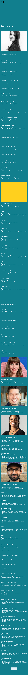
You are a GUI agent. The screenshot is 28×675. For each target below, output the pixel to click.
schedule (7, 97)
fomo (19, 81)
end (11, 653)
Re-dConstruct (3, 220)
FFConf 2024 (3, 253)
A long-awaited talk (4, 245)
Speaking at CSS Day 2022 (5, 625)
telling (16, 282)
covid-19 (21, 592)
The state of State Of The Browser (7, 69)
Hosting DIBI (3, 350)
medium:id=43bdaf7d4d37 (11, 585)
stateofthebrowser (18, 74)
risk (13, 539)
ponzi (18, 636)
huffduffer (7, 548)
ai (3, 264)
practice (19, 653)
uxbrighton (17, 266)
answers (4, 337)
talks (18, 55)
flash (15, 89)
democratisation (12, 556)
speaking (20, 89)
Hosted (2, 211)
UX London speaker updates (6, 658)
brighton (4, 63)
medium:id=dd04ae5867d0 (7, 611)
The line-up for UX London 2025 (6, 203)
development (4, 64)
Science (6, 637)
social (16, 257)
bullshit (9, 456)
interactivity (19, 281)
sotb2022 (18, 539)
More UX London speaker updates (7, 641)
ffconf (6, 240)
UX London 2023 (4, 517)
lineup (16, 55)
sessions (13, 257)
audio (7, 547)
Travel (24, 338)
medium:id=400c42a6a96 (7, 412)
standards (20, 64)
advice (4, 653)
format (12, 163)
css (19, 104)
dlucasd (12, 305)
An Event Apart (3, 500)
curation (13, 112)
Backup (2, 571)
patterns (24, 557)
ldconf (20, 457)
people (25, 256)
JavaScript (10, 139)
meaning (19, 256)
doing (13, 281)
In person (2, 535)
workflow (4, 315)
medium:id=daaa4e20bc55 (7, 602)
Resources (18, 512)
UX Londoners (3, 144)
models (14, 265)
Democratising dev (4, 553)
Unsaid (2, 261)
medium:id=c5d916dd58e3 (7, 521)
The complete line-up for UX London (7, 598)
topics (3, 83)
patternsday (19, 321)
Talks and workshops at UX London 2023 (8, 342)
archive (4, 547)
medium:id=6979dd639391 (10, 567)
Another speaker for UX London (6, 326)
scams (3, 637)
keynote (17, 574)
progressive (8, 121)
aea (4, 503)
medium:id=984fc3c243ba (7, 662)
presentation (4, 249)
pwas (12, 121)
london (21, 72)
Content (19, 619)
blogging (5, 128)
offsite (13, 611)
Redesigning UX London (5, 445)
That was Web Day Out (5, 60)
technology (10, 266)
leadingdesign (23, 457)
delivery (9, 170)
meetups (21, 248)
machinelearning (9, 265)
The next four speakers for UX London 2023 (9, 437)
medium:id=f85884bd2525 (13, 530)
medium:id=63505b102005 (7, 354)
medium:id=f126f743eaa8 (7, 383)
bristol (8, 337)
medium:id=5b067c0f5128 (7, 488)
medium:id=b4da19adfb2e (14, 593)
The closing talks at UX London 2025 (7, 160)
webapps (20, 121)
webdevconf (14, 540)
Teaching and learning (5, 278)
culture (12, 636)
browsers (8, 63)
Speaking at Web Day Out (5, 135)
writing (8, 132)
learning (23, 281)
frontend (12, 64)
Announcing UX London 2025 (6, 270)
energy (10, 264)
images (14, 574)
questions (19, 338)
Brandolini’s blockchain (5, 453)
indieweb (15, 129)
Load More (14, 668)
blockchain (5, 456)
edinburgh (14, 353)
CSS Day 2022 (3, 581)
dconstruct (17, 223)
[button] (11, 50)
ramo (22, 81)
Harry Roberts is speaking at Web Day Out (8, 125)
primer (3, 282)
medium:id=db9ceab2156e (14, 557)
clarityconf (17, 529)
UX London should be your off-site (7, 607)
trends (8, 459)
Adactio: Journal (14, 54)
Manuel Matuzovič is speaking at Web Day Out (9, 101)
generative (22, 264)
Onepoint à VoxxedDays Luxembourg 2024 (8, 304)
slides (23, 576)
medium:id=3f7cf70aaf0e (22, 345)
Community (16, 63)
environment (14, 264)
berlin (4, 574)
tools (14, 266)
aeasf (6, 503)
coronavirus (10, 538)
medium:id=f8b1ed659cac (7, 496)
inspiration (24, 214)
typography (12, 577)
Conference (6, 264)
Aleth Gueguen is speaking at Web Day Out (9, 117)
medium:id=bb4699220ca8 (17, 548)
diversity (18, 239)
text (9, 577)
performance (22, 129)
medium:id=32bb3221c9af (7, 504)
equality (22, 239)
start (11, 654)
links (22, 511)
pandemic (21, 593)
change (12, 456)
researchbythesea (18, 215)
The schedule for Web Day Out (6, 93)
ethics (25, 239)
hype (17, 457)
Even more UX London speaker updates (8, 616)
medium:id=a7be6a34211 (7, 441)
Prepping (2, 526)
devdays (15, 239)
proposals (22, 178)
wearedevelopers (18, 577)
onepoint (23, 305)
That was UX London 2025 (5, 152)
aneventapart (10, 503)
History (18, 248)
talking (3, 323)
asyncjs (4, 248)
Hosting (19, 214)
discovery (16, 170)
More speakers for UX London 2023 (7, 379)
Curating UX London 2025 (5, 175)
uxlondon (24, 55)
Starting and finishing (5, 650)
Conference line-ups (4, 236)
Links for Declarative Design (6, 508)
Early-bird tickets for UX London (7, 52)
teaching (12, 282)
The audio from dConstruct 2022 (7, 544)
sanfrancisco (14, 458)
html (7, 139)
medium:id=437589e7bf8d (7, 449)
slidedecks (20, 576)
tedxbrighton (17, 637)
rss (12, 620)
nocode (20, 557)
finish (17, 653)
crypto (9, 636)
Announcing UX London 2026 (6, 109)
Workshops (4, 56)
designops (14, 329)
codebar (4, 281)
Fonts (12, 574)
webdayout (4, 66)
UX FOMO (2, 562)
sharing (17, 130)
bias (4, 239)
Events (13, 55)
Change (2, 492)
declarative (17, 337)
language (4, 265)
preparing (19, 530)
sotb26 (9, 74)
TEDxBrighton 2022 (4, 633)
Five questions (3, 334)
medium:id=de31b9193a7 (7, 458)
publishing (13, 130)
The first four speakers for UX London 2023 (9, 484)
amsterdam (5, 312)
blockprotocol (5, 556)
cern (11, 248)
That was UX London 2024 (5, 286)
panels (3, 215)
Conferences (9, 55)
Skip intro (2, 86)
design (9, 89)
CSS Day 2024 (3, 309)
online (3, 629)
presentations (5, 74)
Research (12, 215)
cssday (18, 312)
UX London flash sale (5, 167)
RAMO (2, 78)
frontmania (10, 240)
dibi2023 (9, 353)
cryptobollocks (21, 456)
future (22, 231)
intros (17, 89)
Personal (4, 130)
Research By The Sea (5, 228)
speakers (16, 64)
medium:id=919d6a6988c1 (7, 576)
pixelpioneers (8, 338)
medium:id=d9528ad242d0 (7, 539)
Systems (15, 645)
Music (22, 256)
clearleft (4, 55)
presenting (10, 249)
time (19, 249)
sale (24, 170)
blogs (8, 128)
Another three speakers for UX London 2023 (9, 408)
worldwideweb (22, 249)
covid (14, 538)
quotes (22, 147)
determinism (4, 457)
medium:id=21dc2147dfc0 (7, 512)
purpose (9, 257)
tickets (21, 55)
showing (6, 282)
